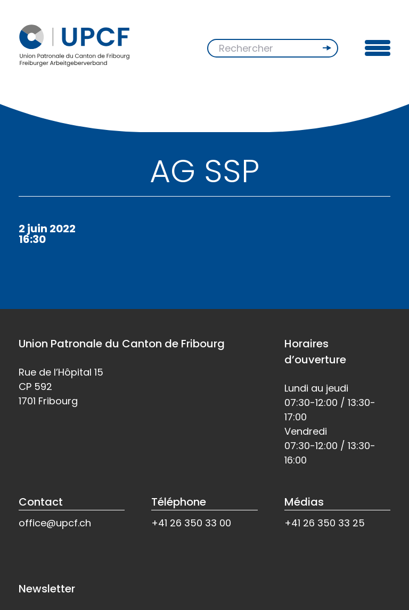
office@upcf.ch (55, 523)
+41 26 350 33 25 (324, 523)
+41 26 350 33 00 (191, 523)
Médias (304, 501)
